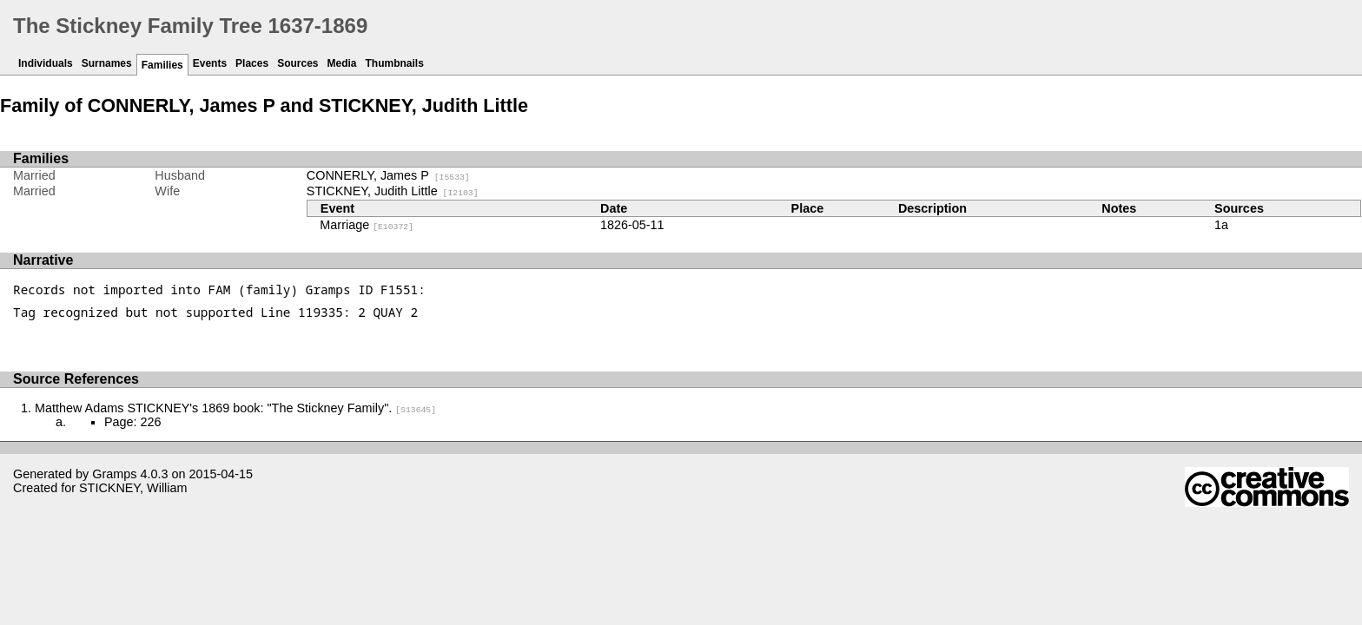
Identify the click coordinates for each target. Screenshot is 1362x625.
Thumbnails (395, 63)
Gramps (114, 474)
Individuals (45, 63)
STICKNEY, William (133, 488)
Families (162, 65)
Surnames (107, 63)
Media (342, 63)
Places (251, 63)
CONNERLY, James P (388, 175)
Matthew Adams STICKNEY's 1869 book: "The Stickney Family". (235, 408)
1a (1221, 225)
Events (210, 63)
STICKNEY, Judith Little (393, 191)
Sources (297, 63)
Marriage (366, 225)
